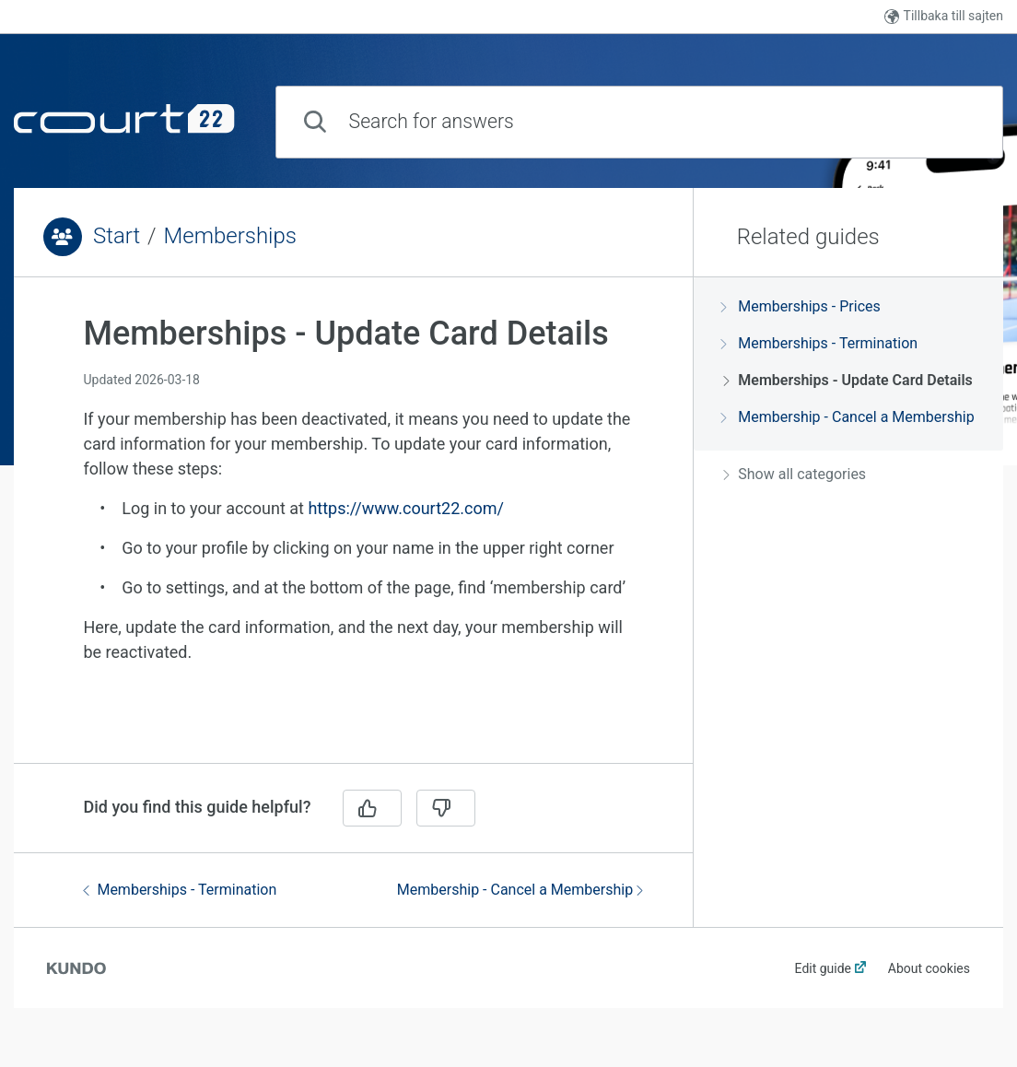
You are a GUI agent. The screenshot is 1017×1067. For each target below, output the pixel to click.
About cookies (929, 968)
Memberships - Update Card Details (848, 380)
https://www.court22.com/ (405, 508)
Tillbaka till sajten (943, 16)
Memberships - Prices (801, 306)
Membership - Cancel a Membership (520, 889)
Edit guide (823, 968)
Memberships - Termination (179, 889)
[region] (353, 531)
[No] (445, 808)
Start (116, 236)
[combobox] (639, 122)
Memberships (230, 236)
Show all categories (794, 474)
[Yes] (372, 808)
